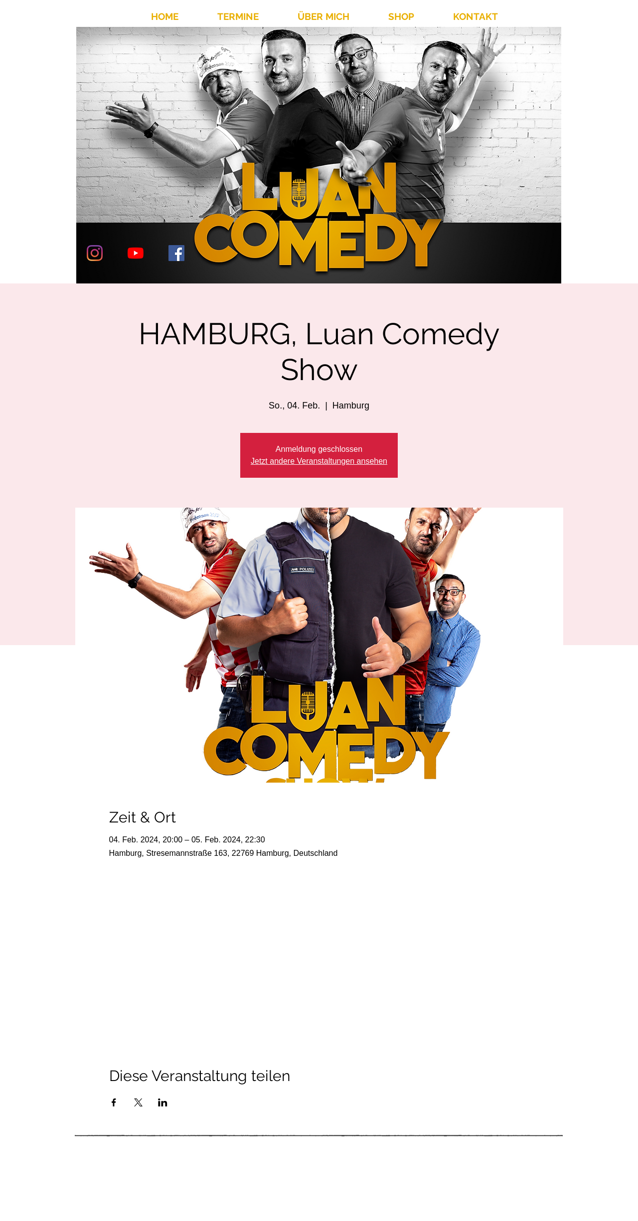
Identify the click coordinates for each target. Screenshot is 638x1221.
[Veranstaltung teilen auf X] (138, 1102)
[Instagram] (95, 253)
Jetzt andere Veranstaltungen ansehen (319, 461)
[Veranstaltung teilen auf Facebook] (114, 1102)
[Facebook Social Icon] (176, 253)
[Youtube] (136, 253)
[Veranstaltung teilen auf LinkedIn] (162, 1102)
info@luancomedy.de (466, 1181)
